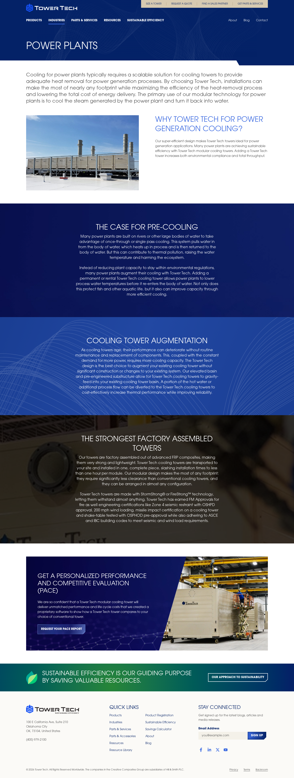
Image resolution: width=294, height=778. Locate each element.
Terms (247, 770)
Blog (246, 20)
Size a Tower (153, 4)
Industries (56, 20)
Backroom (262, 770)
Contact (262, 20)
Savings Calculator (158, 729)
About (232, 20)
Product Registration (159, 715)
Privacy (233, 770)
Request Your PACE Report (61, 629)
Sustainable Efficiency (145, 20)
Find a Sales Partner (215, 4)
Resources (112, 20)
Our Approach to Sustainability (238, 677)
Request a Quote (181, 4)
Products (34, 20)
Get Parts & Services (250, 4)
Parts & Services (84, 20)
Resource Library (120, 750)
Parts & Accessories (122, 736)
